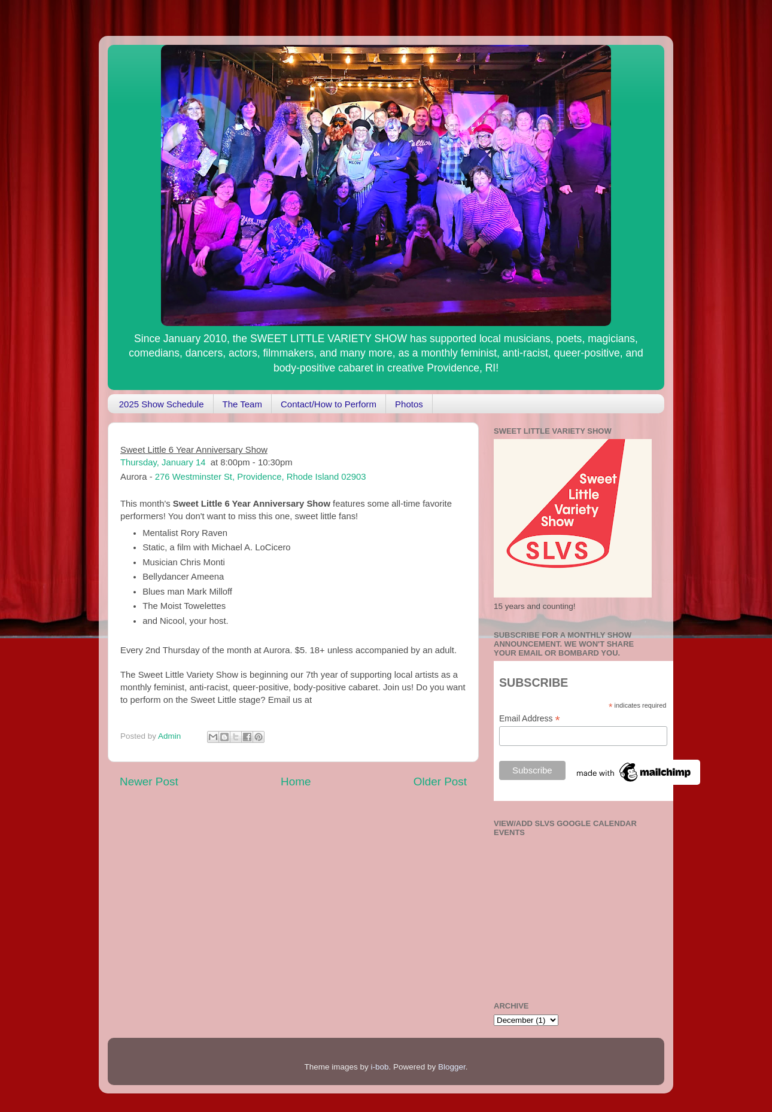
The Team (242, 404)
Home (296, 781)
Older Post (440, 781)
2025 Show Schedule (161, 404)
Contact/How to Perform (328, 404)
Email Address (529, 718)
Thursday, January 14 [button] (162, 462)
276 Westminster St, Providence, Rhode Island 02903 (260, 477)
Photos (409, 404)
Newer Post (149, 781)
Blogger (452, 1066)
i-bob (379, 1066)
